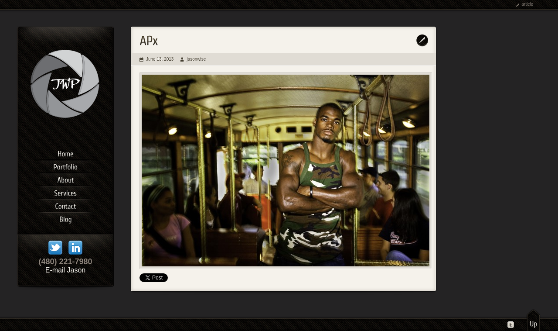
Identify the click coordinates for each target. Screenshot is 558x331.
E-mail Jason (65, 270)
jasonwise (196, 59)
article (527, 4)
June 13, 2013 (160, 59)
